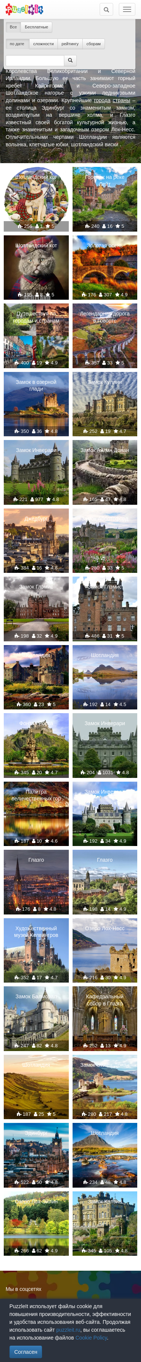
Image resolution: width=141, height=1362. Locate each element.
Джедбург (36, 519)
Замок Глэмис (36, 587)
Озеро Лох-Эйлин (36, 1201)
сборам (93, 44)
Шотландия (36, 655)
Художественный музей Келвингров (36, 931)
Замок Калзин (105, 1201)
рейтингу (70, 44)
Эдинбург (36, 1133)
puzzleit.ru (68, 1330)
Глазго (36, 860)
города (102, 100)
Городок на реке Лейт (104, 180)
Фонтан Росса (36, 723)
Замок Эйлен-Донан (104, 1065)
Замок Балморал (36, 996)
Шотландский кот (36, 177)
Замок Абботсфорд (104, 519)
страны (121, 100)
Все (13, 27)
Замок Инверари (36, 450)
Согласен (25, 1352)
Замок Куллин (105, 382)
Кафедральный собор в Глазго (105, 999)
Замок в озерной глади (36, 385)
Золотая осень (105, 245)
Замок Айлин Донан (104, 450)
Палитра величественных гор (36, 795)
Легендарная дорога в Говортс (105, 317)
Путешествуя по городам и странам (36, 317)
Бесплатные (36, 27)
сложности (43, 44)
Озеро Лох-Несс (104, 928)
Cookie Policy (91, 1338)
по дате (18, 44)
